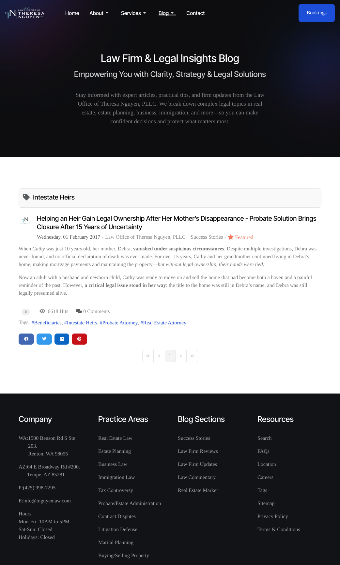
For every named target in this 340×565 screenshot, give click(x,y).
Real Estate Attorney (164, 323)
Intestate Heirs (82, 323)
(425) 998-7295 (39, 488)
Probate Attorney (120, 323)
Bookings (317, 13)
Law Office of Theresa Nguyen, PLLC (145, 237)
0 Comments (96, 311)
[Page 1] (170, 356)
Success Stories (207, 237)
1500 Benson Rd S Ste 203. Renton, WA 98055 (51, 446)
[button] (100, 13)
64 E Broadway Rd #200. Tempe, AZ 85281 (53, 471)
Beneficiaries (47, 323)
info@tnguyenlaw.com (47, 501)
